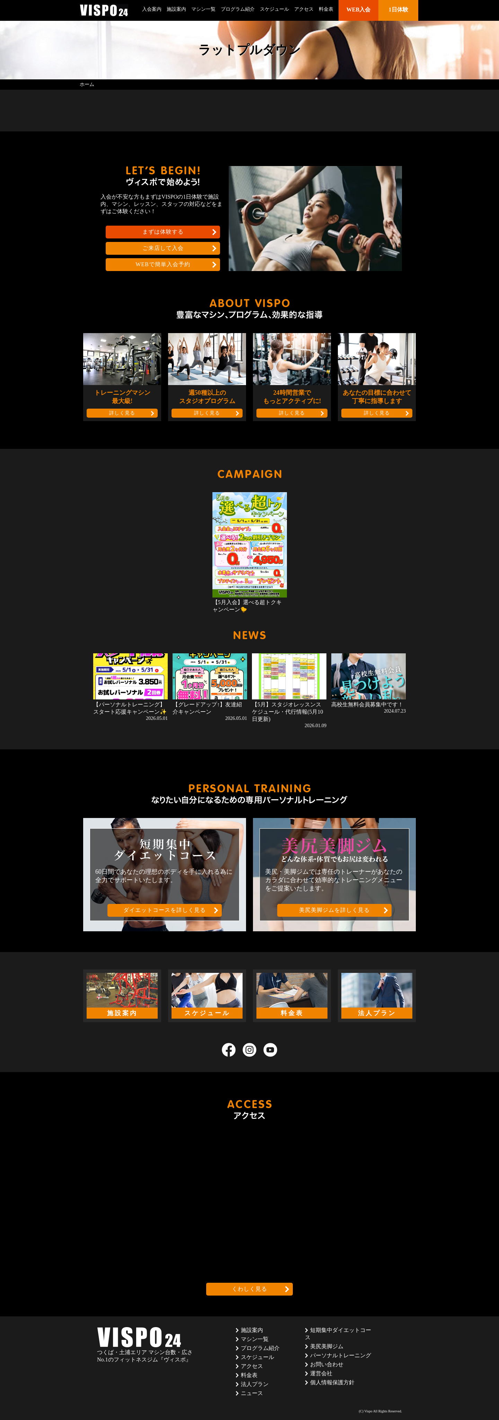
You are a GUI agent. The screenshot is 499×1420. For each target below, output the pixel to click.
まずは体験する (163, 232)
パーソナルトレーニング (340, 1355)
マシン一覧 (203, 9)
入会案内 (151, 9)
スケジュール (274, 9)
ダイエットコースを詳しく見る (164, 910)
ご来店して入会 (163, 248)
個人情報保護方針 (332, 1382)
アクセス (304, 9)
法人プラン (255, 1384)
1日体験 (398, 9)
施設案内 (176, 9)
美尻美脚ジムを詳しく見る (334, 910)
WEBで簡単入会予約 (162, 264)
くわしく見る (249, 1289)
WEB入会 (358, 9)
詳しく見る (122, 413)
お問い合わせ (326, 1364)
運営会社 (321, 1373)
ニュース (252, 1393)
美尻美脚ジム (326, 1346)
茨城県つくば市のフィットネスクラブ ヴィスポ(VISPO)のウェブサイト (104, 10)
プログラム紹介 (238, 9)
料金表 (326, 9)
